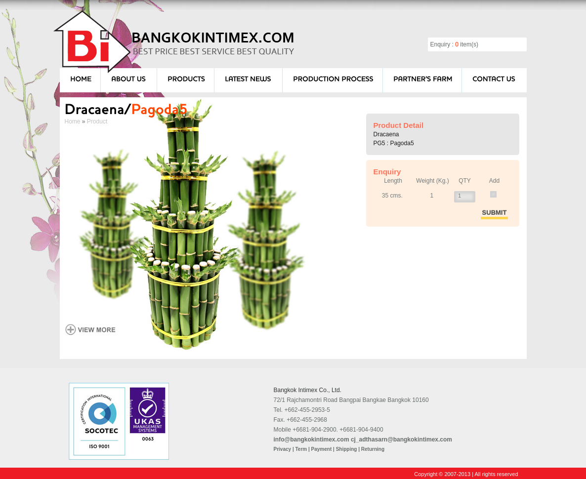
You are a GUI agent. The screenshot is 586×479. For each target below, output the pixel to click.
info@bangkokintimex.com (311, 439)
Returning (372, 449)
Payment (321, 449)
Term (301, 449)
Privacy (283, 449)
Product (97, 121)
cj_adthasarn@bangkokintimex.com (401, 439)
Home (73, 121)
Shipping (346, 449)
